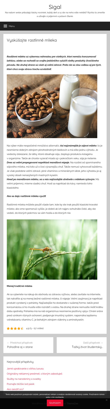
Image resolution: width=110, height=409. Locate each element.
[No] (106, 400)
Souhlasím (55, 402)
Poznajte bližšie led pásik (20, 384)
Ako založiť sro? (15, 389)
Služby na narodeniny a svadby (24, 378)
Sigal (55, 6)
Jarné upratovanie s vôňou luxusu (25, 368)
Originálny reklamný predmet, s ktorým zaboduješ (34, 373)
